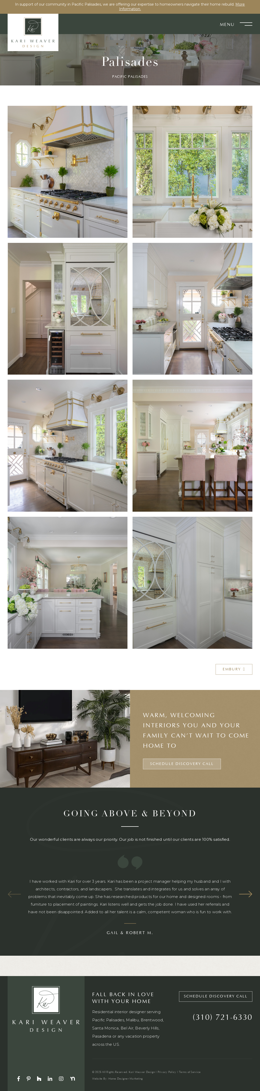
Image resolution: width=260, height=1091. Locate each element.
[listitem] (130, 906)
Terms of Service (190, 1072)
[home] (33, 32)
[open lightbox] (67, 172)
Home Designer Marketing (125, 1078)
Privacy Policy (167, 1072)
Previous (14, 894)
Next (245, 894)
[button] (243, 24)
